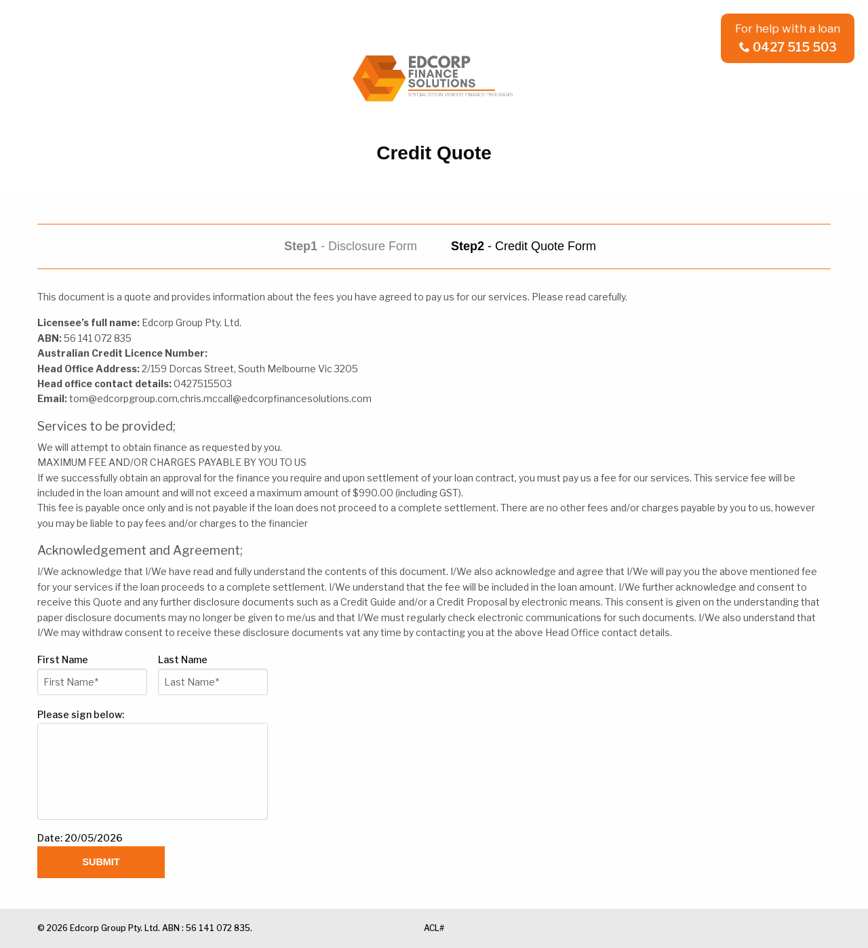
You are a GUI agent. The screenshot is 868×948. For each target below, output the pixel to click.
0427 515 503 (788, 47)
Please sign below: (80, 714)
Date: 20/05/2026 (80, 838)
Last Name (185, 659)
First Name (64, 659)
